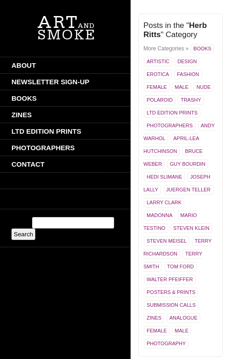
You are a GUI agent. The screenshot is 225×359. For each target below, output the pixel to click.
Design (187, 61)
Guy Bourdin (187, 164)
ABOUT (23, 65)
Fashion (188, 74)
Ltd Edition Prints (46, 131)
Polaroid (160, 100)
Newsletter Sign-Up (50, 82)
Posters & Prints (171, 292)
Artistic (158, 61)
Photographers (43, 148)
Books (24, 98)
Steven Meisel (167, 241)
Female (157, 87)
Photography (166, 343)
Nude (204, 87)
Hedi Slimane (164, 177)
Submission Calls (171, 305)
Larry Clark (164, 202)
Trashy (191, 100)
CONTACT (27, 164)
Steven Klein (191, 228)
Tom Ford (180, 266)
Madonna (159, 215)
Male (181, 87)
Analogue (184, 318)
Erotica (158, 74)
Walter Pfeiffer (170, 279)
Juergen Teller (188, 189)
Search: (20, 223)
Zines (21, 115)
